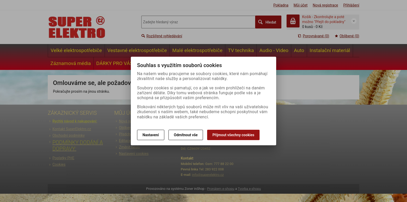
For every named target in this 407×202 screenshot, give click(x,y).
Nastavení (151, 135)
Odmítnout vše (186, 135)
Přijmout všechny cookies (233, 135)
